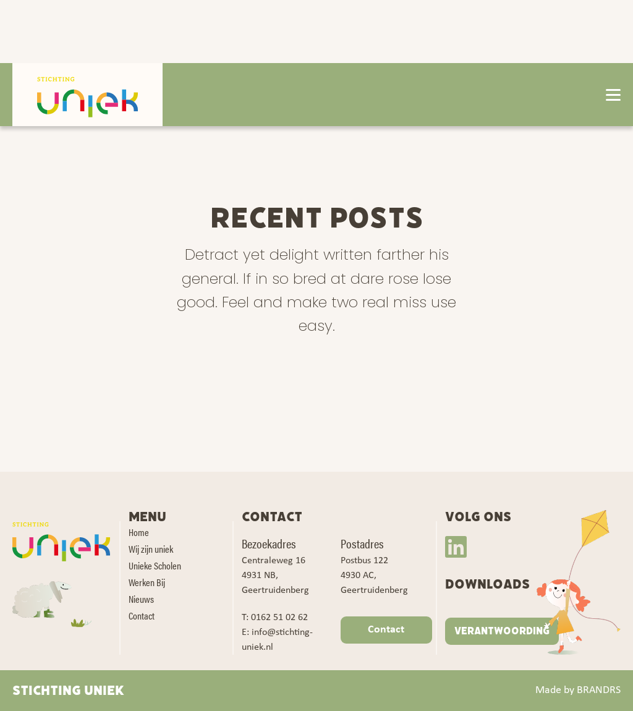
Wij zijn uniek (151, 549)
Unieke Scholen (155, 565)
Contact (142, 615)
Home (139, 532)
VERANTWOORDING (502, 630)
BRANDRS (599, 690)
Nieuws (141, 599)
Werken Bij (147, 582)
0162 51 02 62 (279, 618)
